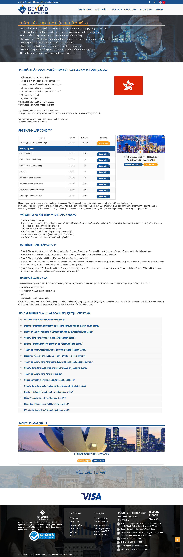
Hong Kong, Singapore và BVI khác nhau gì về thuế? (46, 404)
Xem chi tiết (98, 461)
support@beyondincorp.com (47, 2)
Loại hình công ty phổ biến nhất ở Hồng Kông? (44, 320)
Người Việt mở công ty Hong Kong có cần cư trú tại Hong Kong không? (54, 356)
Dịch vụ (115, 9)
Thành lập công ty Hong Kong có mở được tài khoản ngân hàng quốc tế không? (58, 362)
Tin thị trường (74, 522)
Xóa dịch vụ (103, 143)
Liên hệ (159, 9)
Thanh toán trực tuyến (101, 525)
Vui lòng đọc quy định (133, 164)
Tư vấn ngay (84, 461)
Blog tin (145, 9)
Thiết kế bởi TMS (65, 554)
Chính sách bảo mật (101, 522)
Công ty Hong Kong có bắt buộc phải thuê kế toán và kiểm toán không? (55, 386)
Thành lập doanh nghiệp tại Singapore (91, 454)
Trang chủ (84, 9)
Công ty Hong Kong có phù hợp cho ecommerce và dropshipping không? (55, 368)
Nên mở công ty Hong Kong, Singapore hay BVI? (45, 398)
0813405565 (25, 2)
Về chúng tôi (73, 518)
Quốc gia (130, 9)
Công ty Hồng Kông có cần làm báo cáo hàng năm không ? (49, 338)
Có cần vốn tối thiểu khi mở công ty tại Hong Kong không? (49, 380)
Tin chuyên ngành (75, 525)
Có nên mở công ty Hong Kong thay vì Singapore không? (48, 392)
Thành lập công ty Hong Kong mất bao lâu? (43, 374)
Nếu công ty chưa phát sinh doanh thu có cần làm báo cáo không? (53, 344)
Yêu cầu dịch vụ (150, 164)
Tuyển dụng (73, 532)
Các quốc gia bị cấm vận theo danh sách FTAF (102, 530)
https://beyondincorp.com (137, 549)
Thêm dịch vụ (103, 154)
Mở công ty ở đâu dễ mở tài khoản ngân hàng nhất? (46, 410)
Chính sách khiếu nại (101, 518)
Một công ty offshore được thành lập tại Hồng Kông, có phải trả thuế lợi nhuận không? (61, 326)
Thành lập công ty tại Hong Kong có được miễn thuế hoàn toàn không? (55, 350)
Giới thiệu (101, 9)
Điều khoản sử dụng (101, 534)
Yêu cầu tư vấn (74, 529)
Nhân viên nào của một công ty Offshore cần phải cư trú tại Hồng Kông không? (58, 332)
